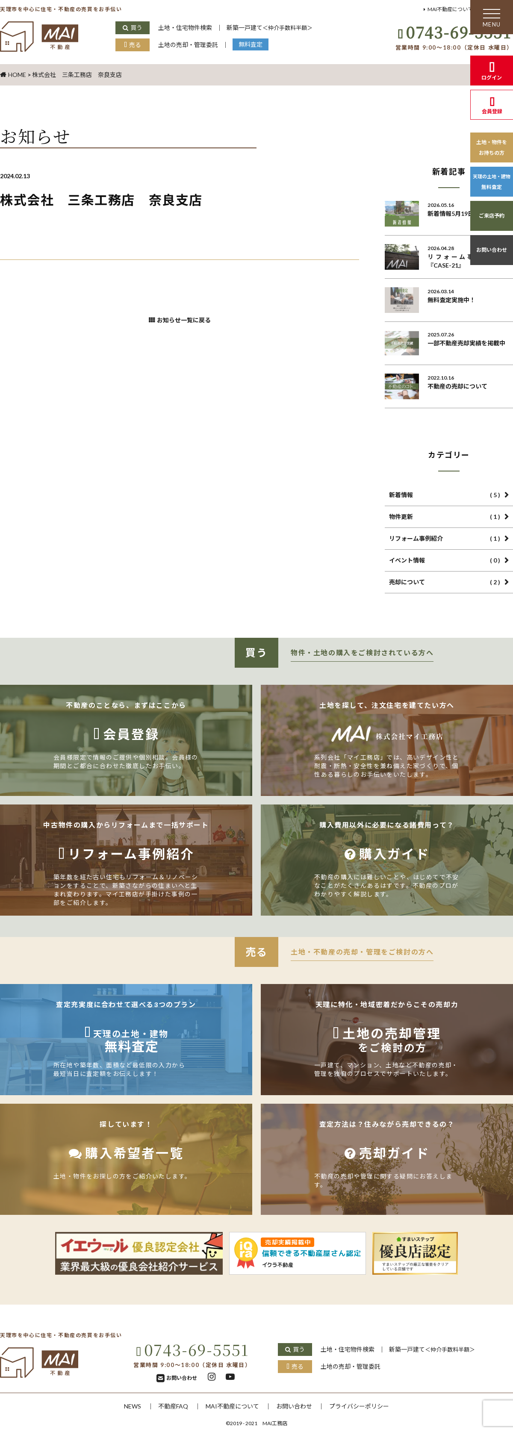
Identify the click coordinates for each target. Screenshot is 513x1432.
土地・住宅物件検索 (188, 27)
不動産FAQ (166, 1406)
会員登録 (491, 111)
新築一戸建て (281, 27)
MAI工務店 (274, 1423)
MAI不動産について (442, 9)
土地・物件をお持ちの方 (491, 147)
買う (136, 27)
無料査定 (258, 44)
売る (135, 44)
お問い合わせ (491, 250)
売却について (444, 582)
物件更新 (444, 516)
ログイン (491, 77)
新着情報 (444, 495)
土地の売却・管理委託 (191, 44)
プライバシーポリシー (368, 1406)
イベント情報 (444, 560)
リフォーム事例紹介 (444, 538)
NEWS (121, 1406)
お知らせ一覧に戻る (184, 323)
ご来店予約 (491, 215)
